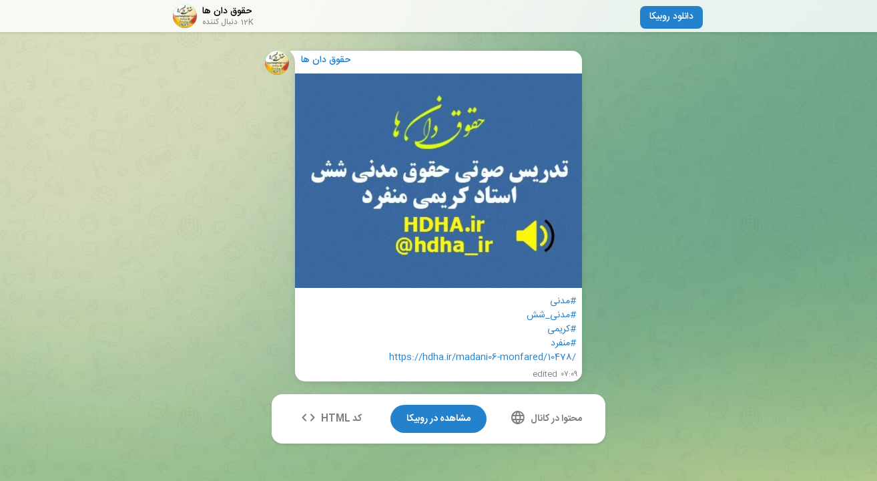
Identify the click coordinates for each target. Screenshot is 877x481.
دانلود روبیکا (671, 17)
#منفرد (563, 344)
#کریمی (561, 330)
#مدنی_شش (551, 316)
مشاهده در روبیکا (438, 419)
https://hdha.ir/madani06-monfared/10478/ (482, 358)
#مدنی (563, 302)
